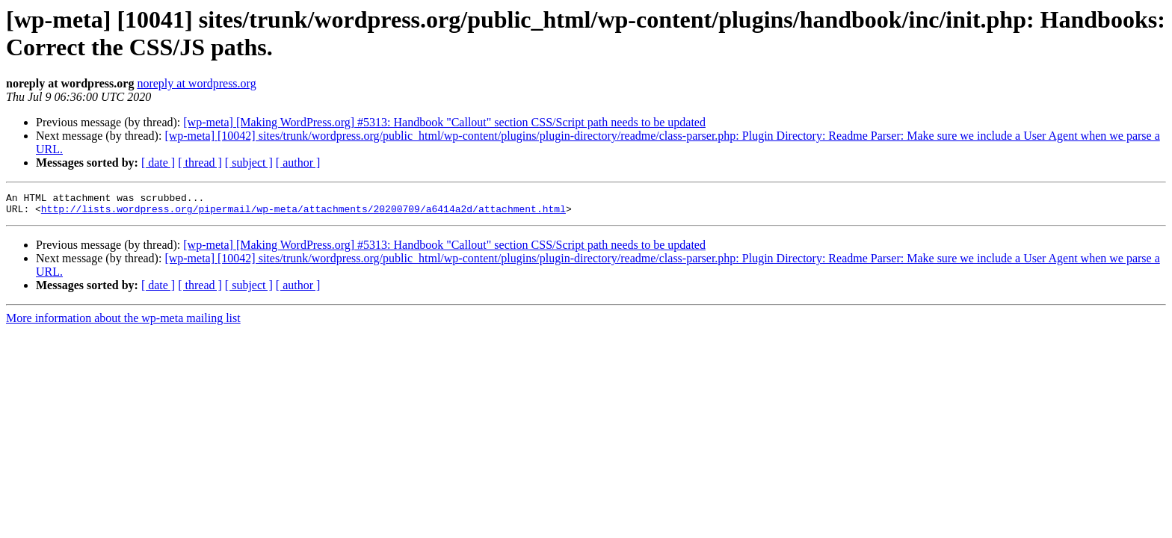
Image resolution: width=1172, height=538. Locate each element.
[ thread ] (200, 162)
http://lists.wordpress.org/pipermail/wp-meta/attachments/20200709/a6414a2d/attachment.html (303, 213)
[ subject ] (249, 162)
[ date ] (158, 162)
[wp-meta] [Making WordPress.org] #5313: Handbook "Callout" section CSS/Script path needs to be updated (444, 122)
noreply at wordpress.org (196, 83)
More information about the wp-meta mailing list (123, 322)
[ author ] (298, 162)
